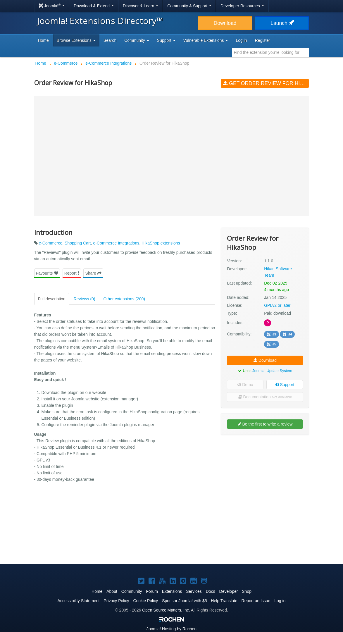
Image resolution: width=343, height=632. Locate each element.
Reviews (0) (84, 299)
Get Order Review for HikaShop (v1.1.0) (266, 83)
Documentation (265, 397)
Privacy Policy (116, 600)
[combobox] (270, 52)
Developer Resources (242, 6)
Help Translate (224, 600)
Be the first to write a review (265, 424)
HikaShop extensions (161, 243)
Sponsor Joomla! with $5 (184, 600)
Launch (281, 23)
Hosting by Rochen (171, 628)
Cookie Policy (145, 600)
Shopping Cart (78, 243)
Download (225, 23)
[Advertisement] (265, 477)
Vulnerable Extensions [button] (205, 40)
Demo (245, 384)
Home (43, 40)
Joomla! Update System (272, 370)
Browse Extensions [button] (76, 40)
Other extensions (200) (124, 299)
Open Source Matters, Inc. (166, 610)
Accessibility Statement (79, 600)
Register (262, 40)
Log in (241, 40)
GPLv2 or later (277, 305)
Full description (52, 299)
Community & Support (189, 6)
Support (284, 384)
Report (71, 273)
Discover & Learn (140, 6)
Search (110, 40)
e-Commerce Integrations (116, 243)
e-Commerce (50, 243)
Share (93, 273)
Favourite (47, 273)
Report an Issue (256, 600)
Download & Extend (94, 6)
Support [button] (166, 40)
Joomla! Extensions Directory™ (100, 21)
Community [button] (136, 40)
